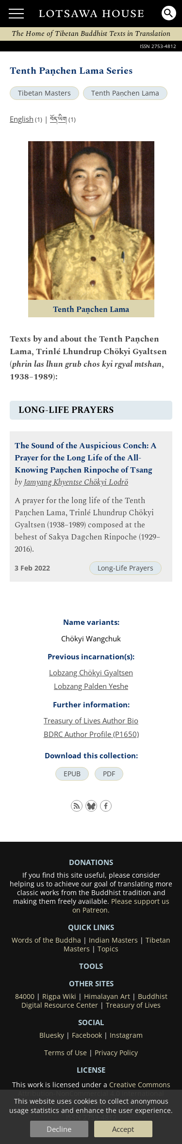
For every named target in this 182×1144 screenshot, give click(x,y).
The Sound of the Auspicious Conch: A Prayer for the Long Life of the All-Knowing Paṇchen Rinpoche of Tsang (86, 458)
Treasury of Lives (133, 1005)
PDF (109, 773)
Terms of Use (65, 1052)
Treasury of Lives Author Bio (91, 720)
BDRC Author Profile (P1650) (91, 734)
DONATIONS (91, 862)
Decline (59, 1129)
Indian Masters (113, 940)
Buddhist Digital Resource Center (94, 1001)
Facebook (87, 1035)
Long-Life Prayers (125, 568)
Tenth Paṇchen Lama (125, 93)
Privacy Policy (116, 1052)
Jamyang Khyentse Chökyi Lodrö (76, 482)
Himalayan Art (107, 996)
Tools (91, 966)
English (21, 119)
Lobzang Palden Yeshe (91, 686)
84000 (24, 996)
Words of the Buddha (46, 940)
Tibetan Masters (44, 93)
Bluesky (51, 1035)
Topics (108, 949)
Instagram (126, 1035)
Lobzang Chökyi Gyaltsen (91, 672)
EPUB (72, 773)
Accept (123, 1129)
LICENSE (91, 1070)
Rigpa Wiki (59, 996)
